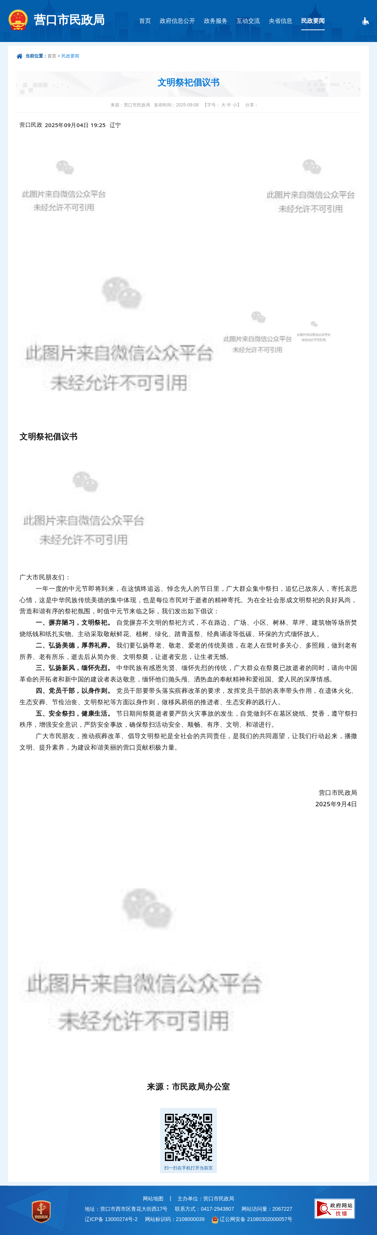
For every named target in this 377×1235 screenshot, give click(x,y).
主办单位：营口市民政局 (205, 1198)
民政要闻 (313, 21)
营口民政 (31, 124)
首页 (145, 21)
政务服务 (216, 21)
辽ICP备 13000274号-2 (111, 1219)
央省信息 (280, 21)
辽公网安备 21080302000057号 (256, 1219)
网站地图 (153, 1198)
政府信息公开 (177, 21)
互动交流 (248, 21)
